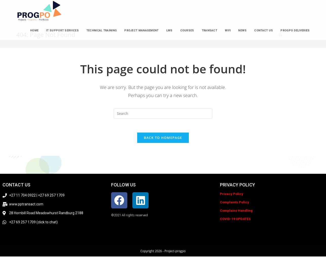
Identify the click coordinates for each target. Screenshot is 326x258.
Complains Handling (236, 212)
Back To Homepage (163, 139)
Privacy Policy (231, 195)
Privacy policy (237, 186)
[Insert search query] (163, 114)
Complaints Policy (234, 204)
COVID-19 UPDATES (235, 220)
